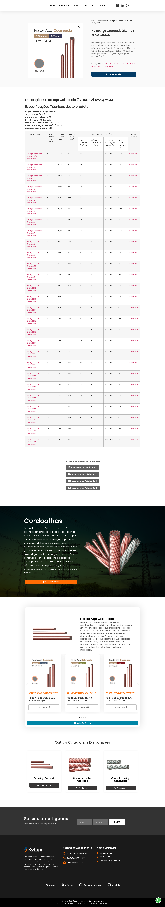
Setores (77, 5)
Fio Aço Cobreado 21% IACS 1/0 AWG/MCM (34, 156)
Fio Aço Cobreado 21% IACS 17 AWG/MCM (34, 343)
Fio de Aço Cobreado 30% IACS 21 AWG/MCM (119, 699)
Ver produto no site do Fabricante (82, 461)
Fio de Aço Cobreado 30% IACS (118, 693)
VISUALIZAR (133, 154)
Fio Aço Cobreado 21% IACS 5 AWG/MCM (34, 211)
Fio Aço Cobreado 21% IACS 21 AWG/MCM (34, 386)
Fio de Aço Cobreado (123, 63)
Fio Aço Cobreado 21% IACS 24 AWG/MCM (34, 419)
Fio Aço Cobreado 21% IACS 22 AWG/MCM (34, 397)
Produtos (64, 5)
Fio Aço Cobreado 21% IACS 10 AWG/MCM (34, 266)
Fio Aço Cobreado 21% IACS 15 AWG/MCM (34, 321)
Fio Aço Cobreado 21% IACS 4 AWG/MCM (34, 200)
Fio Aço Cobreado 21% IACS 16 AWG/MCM (34, 332)
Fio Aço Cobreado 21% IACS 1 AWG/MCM (34, 167)
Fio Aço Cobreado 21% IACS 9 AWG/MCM (34, 255)
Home (52, 5)
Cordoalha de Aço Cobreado (82, 779)
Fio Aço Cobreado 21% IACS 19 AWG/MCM (34, 365)
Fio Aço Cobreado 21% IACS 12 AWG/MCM (34, 288)
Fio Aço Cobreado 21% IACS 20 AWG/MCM (34, 375)
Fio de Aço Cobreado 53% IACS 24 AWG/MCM (41, 699)
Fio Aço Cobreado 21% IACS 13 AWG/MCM (34, 299)
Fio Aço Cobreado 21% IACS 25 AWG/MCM (34, 430)
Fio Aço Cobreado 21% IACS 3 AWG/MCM (34, 189)
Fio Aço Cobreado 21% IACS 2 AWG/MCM (34, 178)
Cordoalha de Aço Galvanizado (120, 779)
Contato (103, 5)
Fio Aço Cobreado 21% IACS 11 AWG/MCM (34, 277)
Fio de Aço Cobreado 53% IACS (41, 693)
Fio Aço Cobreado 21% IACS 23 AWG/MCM (34, 408)
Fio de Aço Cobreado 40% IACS (79, 693)
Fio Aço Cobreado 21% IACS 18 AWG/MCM (34, 354)
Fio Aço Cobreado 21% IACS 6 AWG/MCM (34, 222)
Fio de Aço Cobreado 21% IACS (113, 65)
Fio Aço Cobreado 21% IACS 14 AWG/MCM (34, 310)
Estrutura (90, 5)
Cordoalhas (101, 21)
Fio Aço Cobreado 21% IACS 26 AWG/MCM (34, 441)
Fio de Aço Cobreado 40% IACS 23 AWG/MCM (80, 699)
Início (93, 21)
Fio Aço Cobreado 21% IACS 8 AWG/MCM (34, 244)
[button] (117, 5)
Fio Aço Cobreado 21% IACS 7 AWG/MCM (34, 233)
